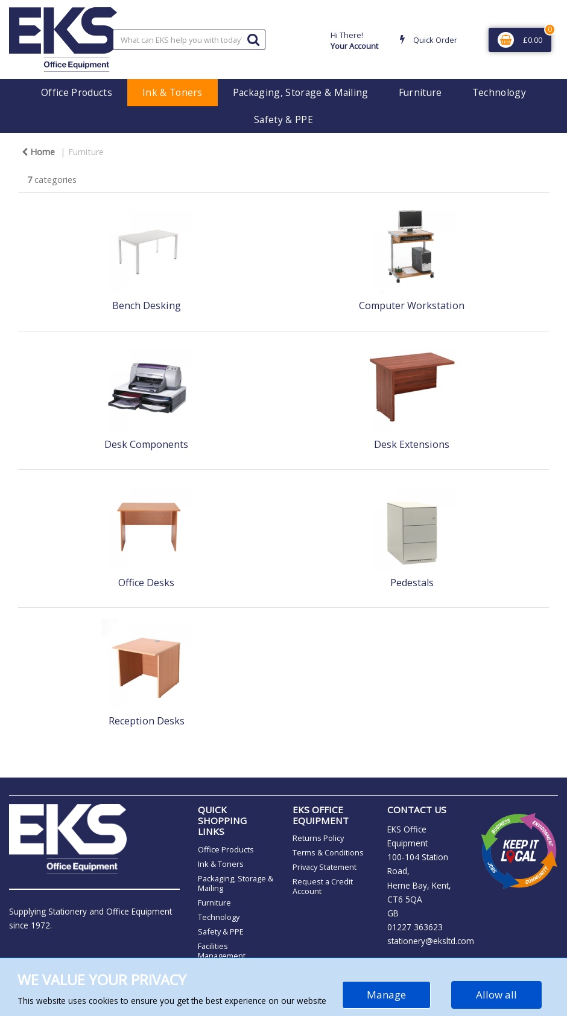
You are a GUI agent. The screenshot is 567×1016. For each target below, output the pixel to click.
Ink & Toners (172, 92)
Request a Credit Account (323, 886)
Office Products (76, 92)
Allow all (496, 995)
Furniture (420, 92)
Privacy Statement (324, 866)
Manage (386, 995)
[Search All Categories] (189, 40)
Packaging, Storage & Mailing (301, 92)
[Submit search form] (253, 39)
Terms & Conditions (328, 852)
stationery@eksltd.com (430, 941)
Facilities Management (221, 951)
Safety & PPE (283, 119)
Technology (499, 92)
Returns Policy (318, 837)
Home (38, 152)
